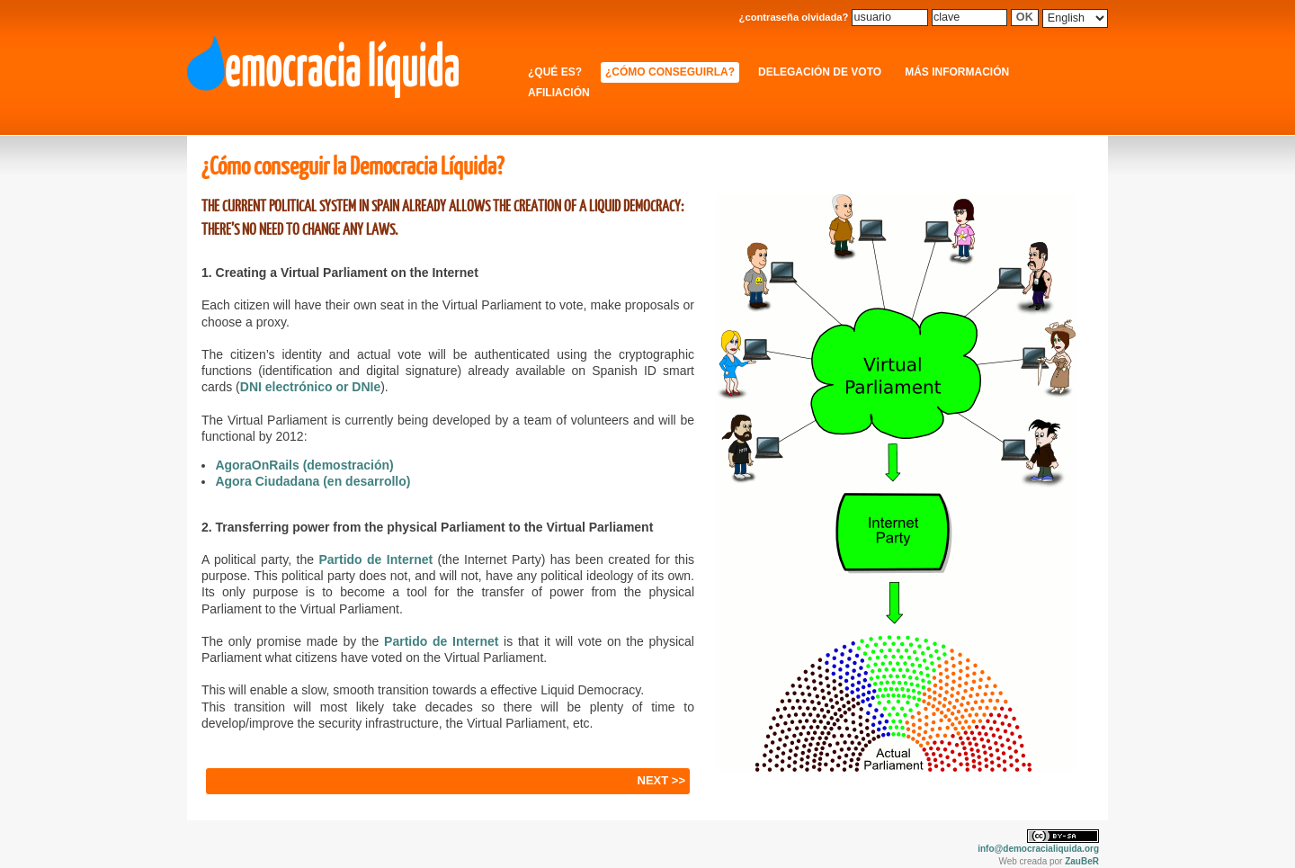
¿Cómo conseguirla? (670, 72)
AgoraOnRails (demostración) (304, 465)
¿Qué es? (555, 72)
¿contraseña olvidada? (794, 17)
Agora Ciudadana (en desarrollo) (312, 481)
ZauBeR (1082, 861)
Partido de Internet (375, 559)
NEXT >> (661, 780)
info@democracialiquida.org (1038, 849)
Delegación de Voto (819, 72)
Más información (957, 72)
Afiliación (559, 92)
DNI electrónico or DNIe (310, 387)
